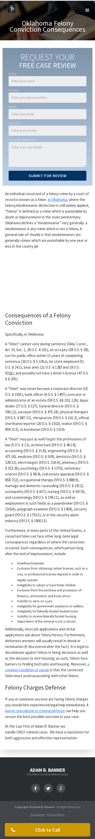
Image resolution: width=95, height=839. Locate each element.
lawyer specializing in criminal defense (35, 710)
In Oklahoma (57, 199)
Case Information (22, 140)
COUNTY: (15, 123)
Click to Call (47, 830)
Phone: (14, 90)
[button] (87, 10)
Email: (13, 107)
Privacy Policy (56, 814)
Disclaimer (38, 814)
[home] (10, 8)
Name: (13, 74)
